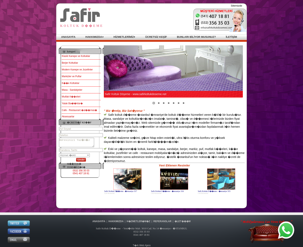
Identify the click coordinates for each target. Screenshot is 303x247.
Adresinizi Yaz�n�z (78, 143)
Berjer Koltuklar (70, 62)
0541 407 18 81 (81, 175)
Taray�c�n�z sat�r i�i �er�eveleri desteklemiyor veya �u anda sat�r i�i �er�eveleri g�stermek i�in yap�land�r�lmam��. (173, 75)
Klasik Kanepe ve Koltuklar (76, 56)
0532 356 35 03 (81, 172)
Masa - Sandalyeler (72, 89)
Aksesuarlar (68, 116)
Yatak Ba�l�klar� (72, 103)
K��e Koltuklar (70, 83)
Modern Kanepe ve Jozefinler (77, 69)
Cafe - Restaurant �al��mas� (79, 110)
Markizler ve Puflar (71, 76)
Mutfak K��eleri (71, 96)
